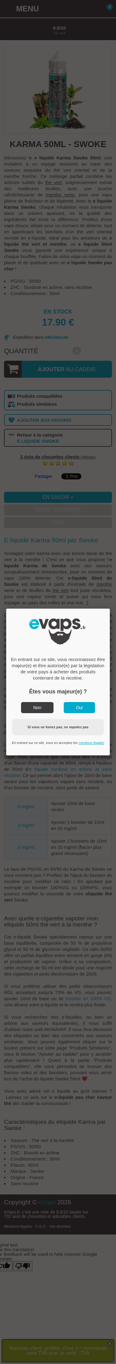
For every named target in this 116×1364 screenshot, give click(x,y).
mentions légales (91, 743)
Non (37, 707)
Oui (79, 707)
